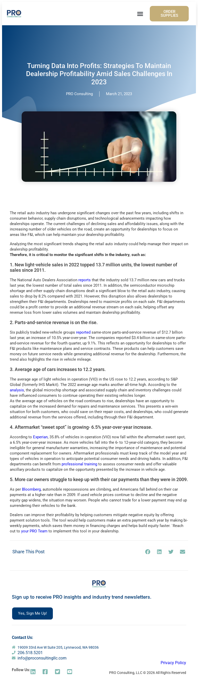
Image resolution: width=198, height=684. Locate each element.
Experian (40, 437)
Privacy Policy (173, 662)
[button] (140, 14)
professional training (79, 464)
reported (83, 332)
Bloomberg (31, 489)
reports (84, 280)
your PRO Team (34, 531)
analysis (17, 390)
